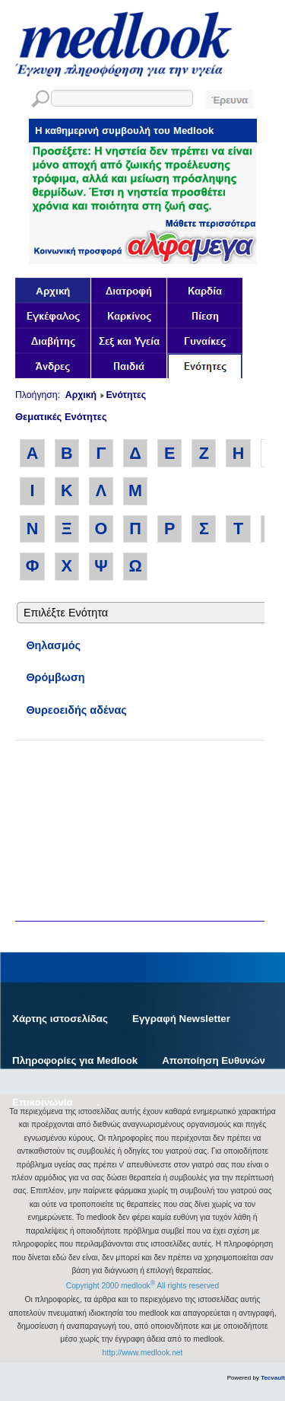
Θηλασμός (53, 645)
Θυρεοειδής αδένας (76, 710)
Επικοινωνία (42, 1102)
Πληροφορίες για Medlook (75, 1060)
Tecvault (273, 1377)
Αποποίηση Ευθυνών (213, 1060)
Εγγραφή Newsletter (181, 1018)
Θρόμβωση (55, 677)
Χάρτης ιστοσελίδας (60, 1018)
